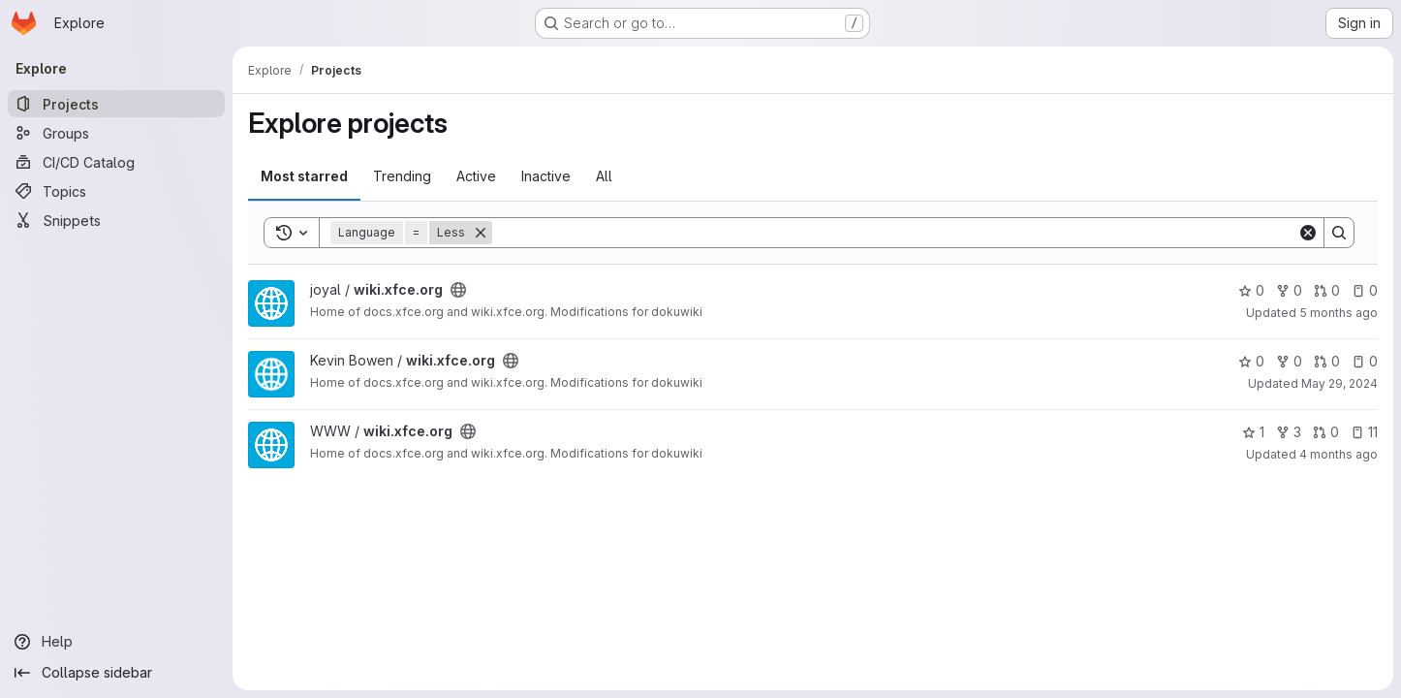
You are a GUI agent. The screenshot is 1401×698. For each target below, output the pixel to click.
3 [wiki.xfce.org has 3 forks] (1288, 432)
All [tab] (604, 176)
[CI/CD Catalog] (116, 161)
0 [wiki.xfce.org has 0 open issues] (1365, 290)
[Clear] (1308, 232)
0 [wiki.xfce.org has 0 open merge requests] (1327, 290)
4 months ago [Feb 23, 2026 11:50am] (1338, 454)
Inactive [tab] (546, 176)
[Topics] (116, 191)
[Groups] (116, 132)
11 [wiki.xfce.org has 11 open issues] (1364, 432)
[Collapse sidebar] (116, 672)
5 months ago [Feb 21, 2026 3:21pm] (1338, 312)
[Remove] (480, 232)
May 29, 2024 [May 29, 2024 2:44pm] (1339, 383)
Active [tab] (476, 176)
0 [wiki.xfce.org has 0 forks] (1289, 290)
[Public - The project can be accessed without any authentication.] (458, 290)
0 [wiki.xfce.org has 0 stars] (1251, 290)
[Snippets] (116, 220)
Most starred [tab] (304, 176)
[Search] (894, 232)
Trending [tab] (402, 176)
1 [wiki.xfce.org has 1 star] (1253, 432)
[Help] (116, 641)
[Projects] (116, 103)
